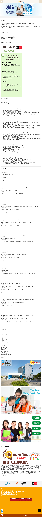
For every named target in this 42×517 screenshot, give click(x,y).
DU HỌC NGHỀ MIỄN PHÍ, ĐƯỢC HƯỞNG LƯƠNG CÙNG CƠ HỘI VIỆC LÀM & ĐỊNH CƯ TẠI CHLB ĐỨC (21, 134)
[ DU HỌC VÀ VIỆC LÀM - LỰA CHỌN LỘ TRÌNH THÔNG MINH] (10, 283)
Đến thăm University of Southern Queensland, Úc (11, 151)
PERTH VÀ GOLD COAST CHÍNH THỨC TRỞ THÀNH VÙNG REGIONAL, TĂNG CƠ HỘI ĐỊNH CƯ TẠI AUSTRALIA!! (18, 241)
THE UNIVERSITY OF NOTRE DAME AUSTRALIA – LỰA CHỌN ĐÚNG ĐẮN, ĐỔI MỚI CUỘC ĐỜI (20, 159)
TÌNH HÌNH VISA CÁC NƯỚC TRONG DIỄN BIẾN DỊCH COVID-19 (10, 225)
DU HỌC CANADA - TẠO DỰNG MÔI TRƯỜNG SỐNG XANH (13, 137)
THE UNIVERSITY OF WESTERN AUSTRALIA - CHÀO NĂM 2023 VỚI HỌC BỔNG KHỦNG (19, 162)
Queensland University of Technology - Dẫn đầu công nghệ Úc (13, 157)
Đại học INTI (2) (3, 348)
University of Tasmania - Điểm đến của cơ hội (11, 149)
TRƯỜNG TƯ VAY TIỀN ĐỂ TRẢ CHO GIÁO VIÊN (8, 238)
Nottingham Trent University (8, 116)
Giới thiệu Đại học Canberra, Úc (8, 150)
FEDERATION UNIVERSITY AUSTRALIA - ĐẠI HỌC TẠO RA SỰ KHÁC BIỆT (16, 163)
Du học (2, 98)
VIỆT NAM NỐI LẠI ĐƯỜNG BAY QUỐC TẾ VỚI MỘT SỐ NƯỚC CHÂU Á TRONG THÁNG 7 (14, 219)
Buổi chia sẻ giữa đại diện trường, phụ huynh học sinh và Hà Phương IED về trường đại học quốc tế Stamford (17, 321)
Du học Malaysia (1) (4, 339)
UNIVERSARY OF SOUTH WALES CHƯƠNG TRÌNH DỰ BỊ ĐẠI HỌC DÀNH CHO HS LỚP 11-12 (20, 127)
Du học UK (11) (3, 337)
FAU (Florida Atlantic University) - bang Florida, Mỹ (11, 135)
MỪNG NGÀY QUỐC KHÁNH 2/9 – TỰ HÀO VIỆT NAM (9, 171)
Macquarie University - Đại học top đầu (9, 148)
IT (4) (2, 336)
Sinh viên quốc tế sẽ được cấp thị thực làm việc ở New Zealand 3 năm (11, 257)
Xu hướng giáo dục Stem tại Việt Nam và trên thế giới (8, 196)
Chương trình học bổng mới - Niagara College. (11, 110)
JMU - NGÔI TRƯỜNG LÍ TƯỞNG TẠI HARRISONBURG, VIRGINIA (14, 136)
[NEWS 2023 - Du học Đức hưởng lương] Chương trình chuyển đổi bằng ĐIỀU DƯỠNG (18, 132)
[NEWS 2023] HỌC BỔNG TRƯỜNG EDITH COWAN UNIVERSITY (15, 160)
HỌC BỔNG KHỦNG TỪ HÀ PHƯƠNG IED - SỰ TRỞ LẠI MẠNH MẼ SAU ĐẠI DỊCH (13, 228)
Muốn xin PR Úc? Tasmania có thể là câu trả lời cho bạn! (9, 328)
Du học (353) (3, 355)
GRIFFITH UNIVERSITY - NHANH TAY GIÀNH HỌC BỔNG (13, 158)
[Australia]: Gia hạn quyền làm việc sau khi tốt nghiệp (12, 109)
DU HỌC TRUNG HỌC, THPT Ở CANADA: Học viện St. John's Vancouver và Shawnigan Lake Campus (20, 122)
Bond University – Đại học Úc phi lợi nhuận (10, 156)
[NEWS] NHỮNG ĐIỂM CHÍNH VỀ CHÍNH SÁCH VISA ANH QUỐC (10, 209)
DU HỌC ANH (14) (4, 343)
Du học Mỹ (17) (3, 338)
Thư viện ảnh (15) (3, 352)
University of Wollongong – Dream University (10, 146)
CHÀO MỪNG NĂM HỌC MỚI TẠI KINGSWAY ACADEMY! (13, 104)
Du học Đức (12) (3, 341)
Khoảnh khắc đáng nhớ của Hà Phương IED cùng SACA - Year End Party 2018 (12, 251)
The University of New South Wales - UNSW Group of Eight (13, 145)
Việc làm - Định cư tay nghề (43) (6, 354)
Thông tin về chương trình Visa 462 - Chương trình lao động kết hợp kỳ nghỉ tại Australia (14, 318)
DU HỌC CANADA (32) (4, 344)
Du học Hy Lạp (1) (4, 334)
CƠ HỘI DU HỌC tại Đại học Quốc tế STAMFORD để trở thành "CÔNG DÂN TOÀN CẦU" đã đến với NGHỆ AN (17, 315)
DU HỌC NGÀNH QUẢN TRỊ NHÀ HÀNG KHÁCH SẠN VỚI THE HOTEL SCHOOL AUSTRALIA (19, 133)
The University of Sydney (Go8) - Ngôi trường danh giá (12, 144)
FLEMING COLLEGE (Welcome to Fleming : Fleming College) (13, 108)
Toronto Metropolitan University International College (12, 140)
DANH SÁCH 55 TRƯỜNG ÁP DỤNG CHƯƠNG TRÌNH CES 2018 (10, 260)
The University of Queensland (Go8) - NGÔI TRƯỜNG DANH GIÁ (14, 152)
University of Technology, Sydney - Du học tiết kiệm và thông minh (14, 147)
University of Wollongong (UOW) (8, 123)
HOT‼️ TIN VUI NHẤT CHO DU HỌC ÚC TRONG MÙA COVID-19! (10, 212)
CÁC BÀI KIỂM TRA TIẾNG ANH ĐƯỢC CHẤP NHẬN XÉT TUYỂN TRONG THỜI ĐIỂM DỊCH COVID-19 (16, 222)
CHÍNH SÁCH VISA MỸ (4, 270)
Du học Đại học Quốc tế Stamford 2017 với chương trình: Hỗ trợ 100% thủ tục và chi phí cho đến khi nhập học (17, 286)
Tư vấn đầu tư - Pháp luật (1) (5, 353)
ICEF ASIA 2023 (3, 177)
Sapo (27, 515)
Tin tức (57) (2, 357)
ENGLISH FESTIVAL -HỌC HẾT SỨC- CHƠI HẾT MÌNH (9, 190)
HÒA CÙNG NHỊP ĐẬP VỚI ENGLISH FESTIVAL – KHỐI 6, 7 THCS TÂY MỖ (12, 193)
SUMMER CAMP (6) (4, 335)
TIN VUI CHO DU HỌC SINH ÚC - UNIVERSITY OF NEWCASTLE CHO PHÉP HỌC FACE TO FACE (15, 203)
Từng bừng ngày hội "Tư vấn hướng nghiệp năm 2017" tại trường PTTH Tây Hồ (12, 302)
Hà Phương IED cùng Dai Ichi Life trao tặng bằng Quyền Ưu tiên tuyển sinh (12, 289)
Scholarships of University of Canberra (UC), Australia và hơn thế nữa (15, 111)
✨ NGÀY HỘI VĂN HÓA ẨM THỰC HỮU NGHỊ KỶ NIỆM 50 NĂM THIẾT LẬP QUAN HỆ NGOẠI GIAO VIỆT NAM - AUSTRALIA (19, 187)
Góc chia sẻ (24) (3, 349)
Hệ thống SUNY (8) (4, 347)
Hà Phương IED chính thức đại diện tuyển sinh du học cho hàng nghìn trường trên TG (13, 254)
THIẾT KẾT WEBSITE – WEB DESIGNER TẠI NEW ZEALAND (10, 180)
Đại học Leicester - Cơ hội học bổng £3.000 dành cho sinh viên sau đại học (16, 120)
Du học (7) (2, 340)
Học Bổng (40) (3, 350)
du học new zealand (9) (4, 342)
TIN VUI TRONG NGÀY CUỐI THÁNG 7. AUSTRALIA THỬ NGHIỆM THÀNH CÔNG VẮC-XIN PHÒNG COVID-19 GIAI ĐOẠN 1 (19, 206)
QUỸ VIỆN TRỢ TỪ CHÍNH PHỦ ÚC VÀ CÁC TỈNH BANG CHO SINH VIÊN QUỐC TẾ (13, 235)
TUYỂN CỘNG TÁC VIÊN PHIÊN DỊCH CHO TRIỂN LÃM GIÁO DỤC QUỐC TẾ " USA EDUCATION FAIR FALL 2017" (18, 273)
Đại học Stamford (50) (4, 351)
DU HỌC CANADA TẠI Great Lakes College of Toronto (12, 121)
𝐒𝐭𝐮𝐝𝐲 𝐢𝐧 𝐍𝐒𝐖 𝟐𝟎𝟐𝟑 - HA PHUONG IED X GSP (11, 124)
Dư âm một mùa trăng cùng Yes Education (7, 174)
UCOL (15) (2, 346)
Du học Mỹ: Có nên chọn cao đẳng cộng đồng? (8, 267)
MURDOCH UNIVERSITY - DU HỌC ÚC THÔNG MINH (12, 161)
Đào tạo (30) (3, 356)
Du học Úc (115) (3, 345)
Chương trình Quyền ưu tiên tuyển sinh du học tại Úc (8, 305)
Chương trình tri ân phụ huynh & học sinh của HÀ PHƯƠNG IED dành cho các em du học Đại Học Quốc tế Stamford (18, 299)
